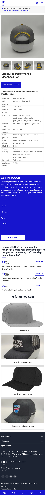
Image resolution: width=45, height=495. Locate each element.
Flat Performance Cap (22, 330)
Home (6, 8)
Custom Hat (12, 8)
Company (5, 441)
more (39, 261)
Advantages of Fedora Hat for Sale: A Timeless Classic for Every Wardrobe (22, 267)
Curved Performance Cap (22, 362)
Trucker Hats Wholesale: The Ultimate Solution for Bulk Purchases (22, 279)
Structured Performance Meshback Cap (16, 11)
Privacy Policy (12, 489)
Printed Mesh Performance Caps (22, 426)
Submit (12, 237)
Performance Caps (24, 8)
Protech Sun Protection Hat (22, 394)
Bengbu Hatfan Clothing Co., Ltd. (20, 483)
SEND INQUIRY (11, 85)
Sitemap (4, 489)
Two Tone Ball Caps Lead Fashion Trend (16, 290)
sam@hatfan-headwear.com (13, 462)
